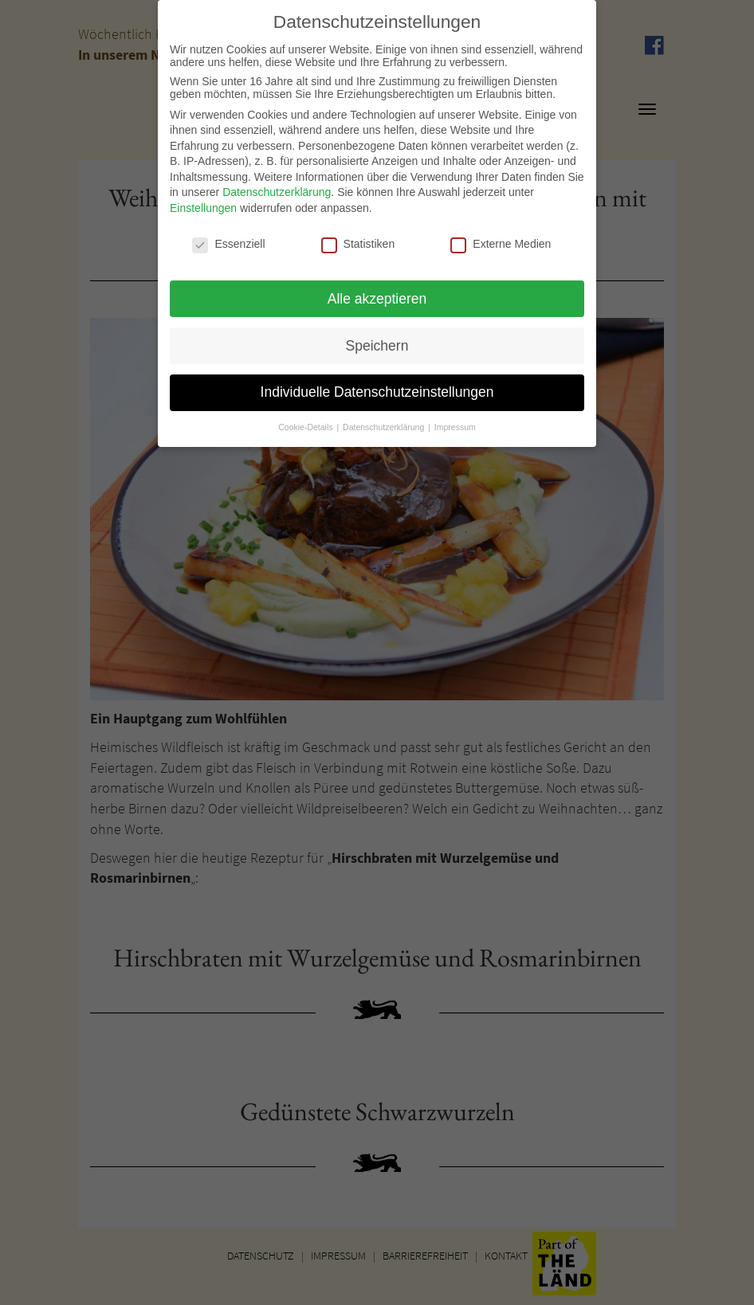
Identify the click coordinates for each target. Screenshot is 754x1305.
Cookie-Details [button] (306, 420)
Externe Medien (500, 236)
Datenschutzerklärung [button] (384, 420)
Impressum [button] (455, 420)
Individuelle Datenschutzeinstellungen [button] (377, 385)
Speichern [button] (377, 338)
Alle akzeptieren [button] (377, 291)
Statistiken (358, 236)
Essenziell (228, 236)
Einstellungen (203, 200)
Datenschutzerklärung (276, 184)
